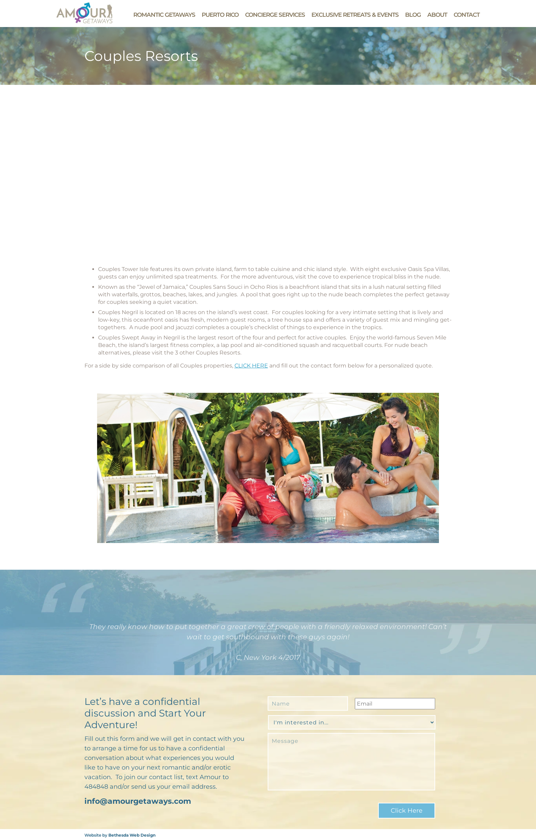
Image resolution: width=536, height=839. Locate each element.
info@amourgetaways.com (137, 801)
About (437, 14)
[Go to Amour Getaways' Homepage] (84, 21)
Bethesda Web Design (132, 833)
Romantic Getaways (164, 14)
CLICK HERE (251, 365)
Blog (413, 14)
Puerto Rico (220, 14)
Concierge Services (275, 14)
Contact (467, 14)
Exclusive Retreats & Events (355, 14)
